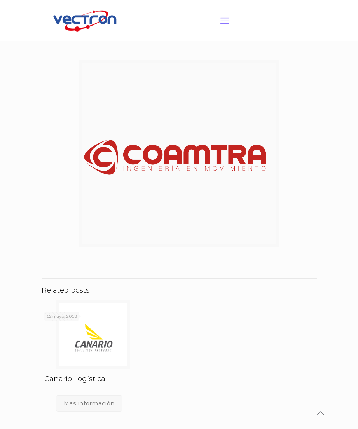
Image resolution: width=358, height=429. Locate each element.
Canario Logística (74, 379)
